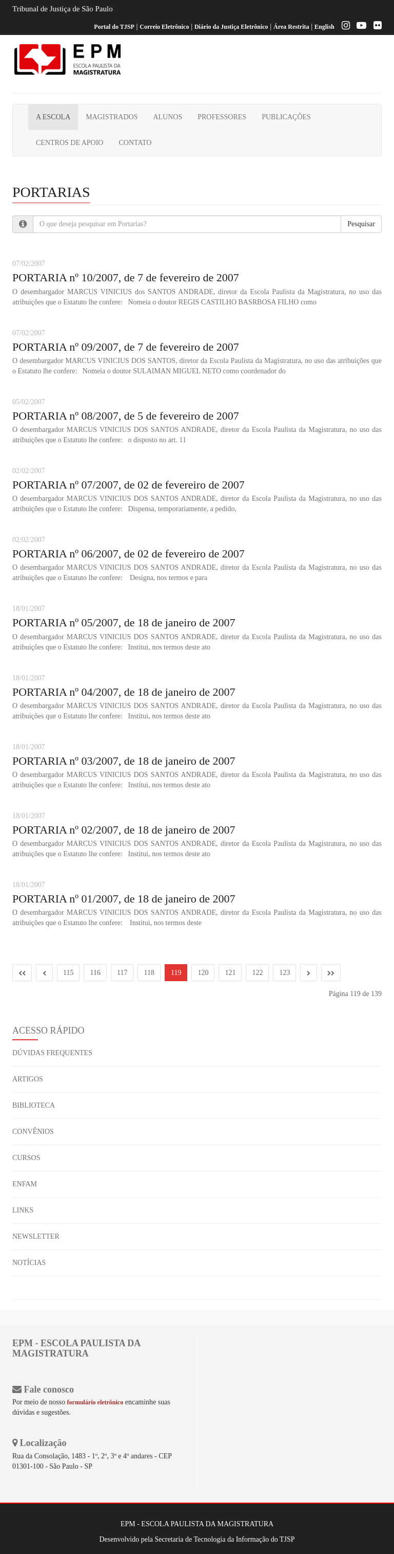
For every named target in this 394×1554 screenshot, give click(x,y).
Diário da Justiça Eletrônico (231, 26)
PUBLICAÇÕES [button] (286, 117)
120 (203, 973)
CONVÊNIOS (33, 1131)
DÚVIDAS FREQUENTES (52, 1053)
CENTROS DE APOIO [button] (69, 143)
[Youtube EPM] (358, 26)
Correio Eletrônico (164, 26)
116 (95, 973)
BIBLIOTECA (33, 1105)
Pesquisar (361, 224)
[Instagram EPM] (343, 26)
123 (284, 973)
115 (68, 973)
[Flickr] (375, 26)
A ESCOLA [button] (53, 117)
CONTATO (135, 143)
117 (122, 973)
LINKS (22, 1210)
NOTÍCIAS (29, 1263)
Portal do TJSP (114, 26)
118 (149, 973)
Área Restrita (291, 26)
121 (230, 973)
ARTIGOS (27, 1079)
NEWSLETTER (36, 1236)
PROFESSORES (222, 117)
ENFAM (24, 1184)
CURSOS (26, 1158)
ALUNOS (167, 117)
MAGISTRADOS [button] (111, 117)
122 (257, 973)
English (324, 26)
